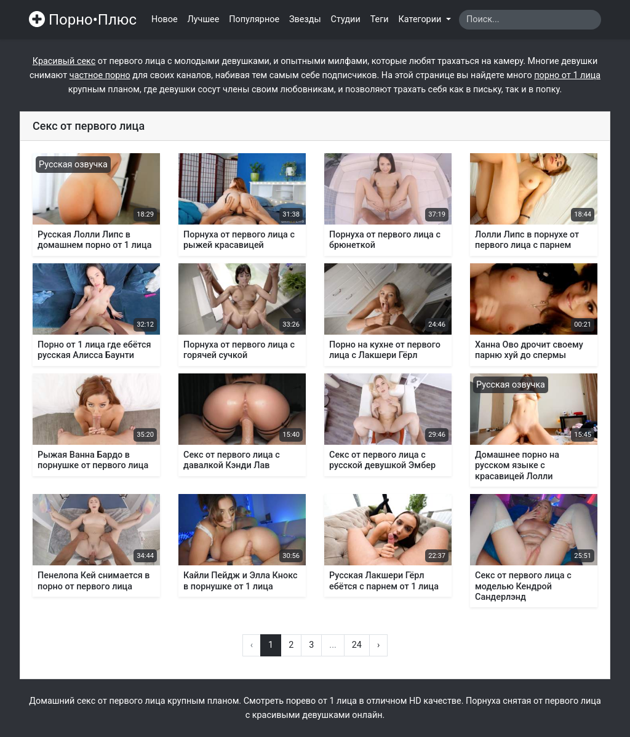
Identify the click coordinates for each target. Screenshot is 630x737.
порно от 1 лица (567, 75)
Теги (379, 19)
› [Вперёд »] (378, 645)
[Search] (530, 20)
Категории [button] (421, 19)
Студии (346, 19)
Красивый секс (64, 61)
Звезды (305, 19)
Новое (164, 19)
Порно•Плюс (83, 19)
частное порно (100, 75)
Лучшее (204, 19)
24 (357, 645)
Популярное (254, 19)
